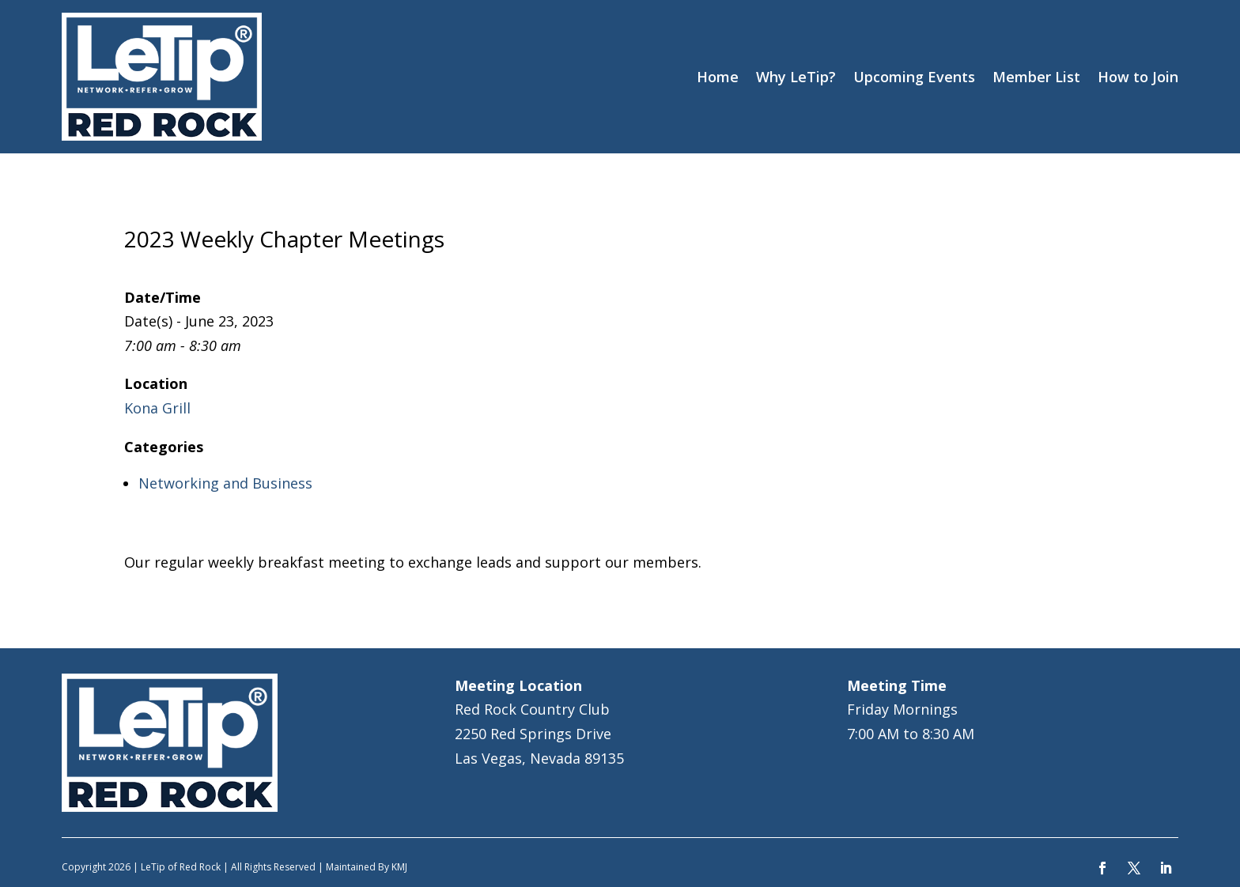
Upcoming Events (914, 76)
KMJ (399, 867)
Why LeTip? (796, 76)
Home (718, 76)
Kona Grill (157, 407)
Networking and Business (225, 483)
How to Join (1138, 76)
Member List (1036, 76)
